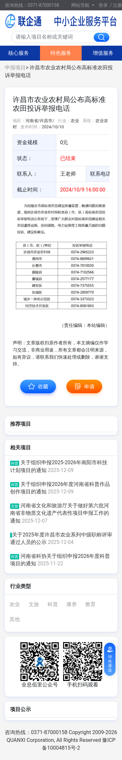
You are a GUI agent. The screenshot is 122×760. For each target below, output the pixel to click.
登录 (103, 5)
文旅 (34, 604)
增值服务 (103, 53)
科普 (52, 604)
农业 (14, 604)
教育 (90, 604)
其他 (14, 619)
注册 (117, 5)
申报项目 (15, 67)
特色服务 (60, 53)
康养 (71, 604)
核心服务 (18, 53)
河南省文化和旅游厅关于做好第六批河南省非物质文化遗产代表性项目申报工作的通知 (59, 513)
